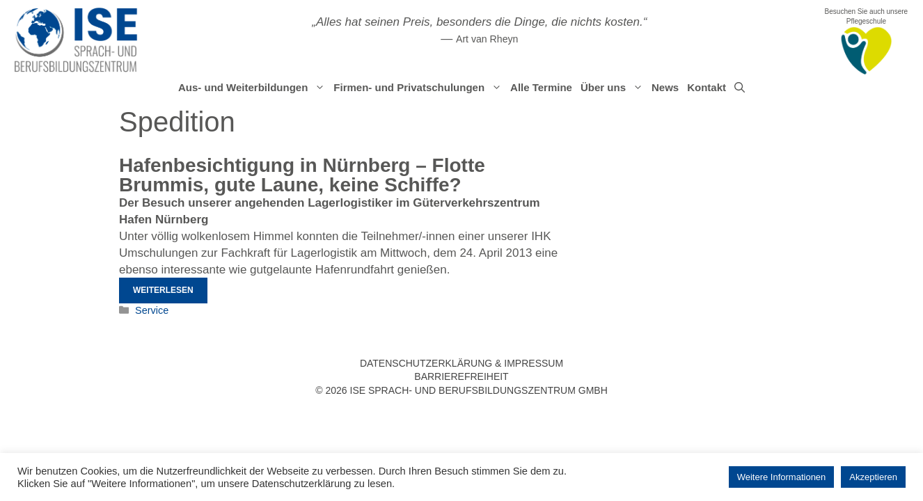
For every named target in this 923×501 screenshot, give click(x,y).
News (665, 87)
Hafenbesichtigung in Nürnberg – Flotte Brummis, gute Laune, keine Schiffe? (302, 175)
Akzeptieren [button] (873, 477)
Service (151, 310)
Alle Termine (541, 87)
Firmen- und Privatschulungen (419, 87)
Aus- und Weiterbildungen (253, 87)
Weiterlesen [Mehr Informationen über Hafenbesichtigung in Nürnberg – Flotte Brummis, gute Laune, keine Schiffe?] (163, 290)
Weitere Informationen (781, 477)
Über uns (614, 87)
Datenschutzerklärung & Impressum (461, 363)
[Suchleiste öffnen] (739, 87)
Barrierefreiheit (461, 376)
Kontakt (706, 87)
